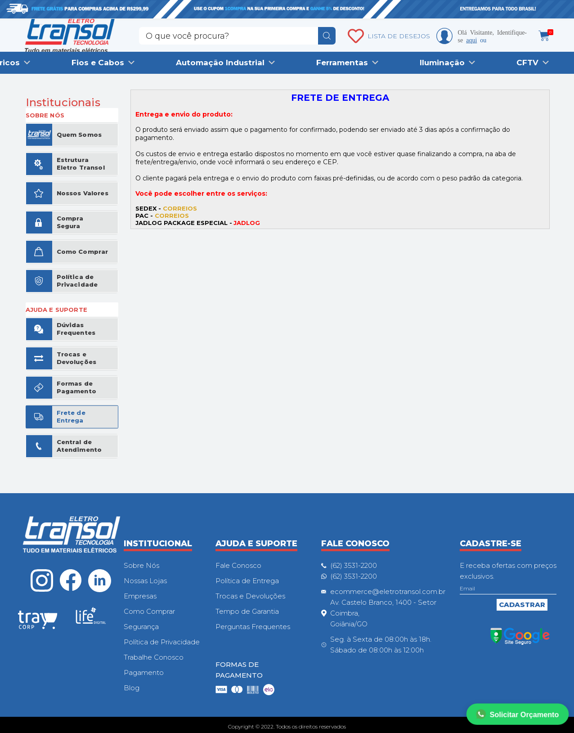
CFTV (527, 62)
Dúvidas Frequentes (76, 328)
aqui (471, 39)
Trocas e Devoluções (77, 358)
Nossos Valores (82, 193)
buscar (327, 36)
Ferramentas (342, 62)
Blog (131, 688)
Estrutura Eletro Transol (81, 163)
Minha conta (444, 36)
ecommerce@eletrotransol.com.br (387, 591)
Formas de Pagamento (76, 387)
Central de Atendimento (79, 445)
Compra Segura (70, 222)
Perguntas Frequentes (252, 626)
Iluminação (442, 62)
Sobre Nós (141, 565)
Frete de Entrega (71, 416)
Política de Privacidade (77, 280)
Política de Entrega (247, 580)
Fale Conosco (238, 565)
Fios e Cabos (98, 62)
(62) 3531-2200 (353, 565)
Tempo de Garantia (247, 611)
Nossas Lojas (145, 580)
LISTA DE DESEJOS (399, 36)
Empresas (140, 596)
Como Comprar (82, 251)
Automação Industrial (220, 62)
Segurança (141, 626)
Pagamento (144, 672)
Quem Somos (79, 134)
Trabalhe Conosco (154, 657)
